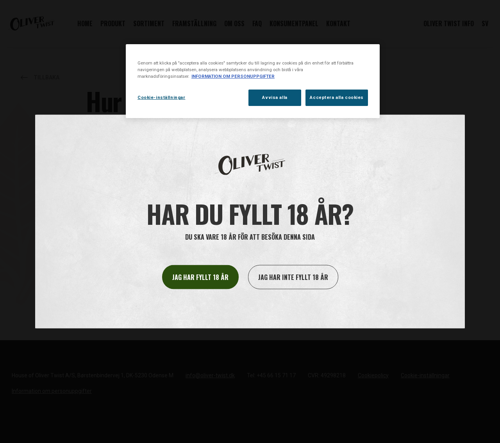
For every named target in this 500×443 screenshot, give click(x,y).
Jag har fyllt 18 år (200, 277)
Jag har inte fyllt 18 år (293, 277)
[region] (253, 81)
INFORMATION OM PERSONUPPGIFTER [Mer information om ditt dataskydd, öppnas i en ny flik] (233, 76)
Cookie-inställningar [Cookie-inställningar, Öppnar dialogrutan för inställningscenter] (161, 97)
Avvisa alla (274, 97)
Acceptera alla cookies (337, 97)
